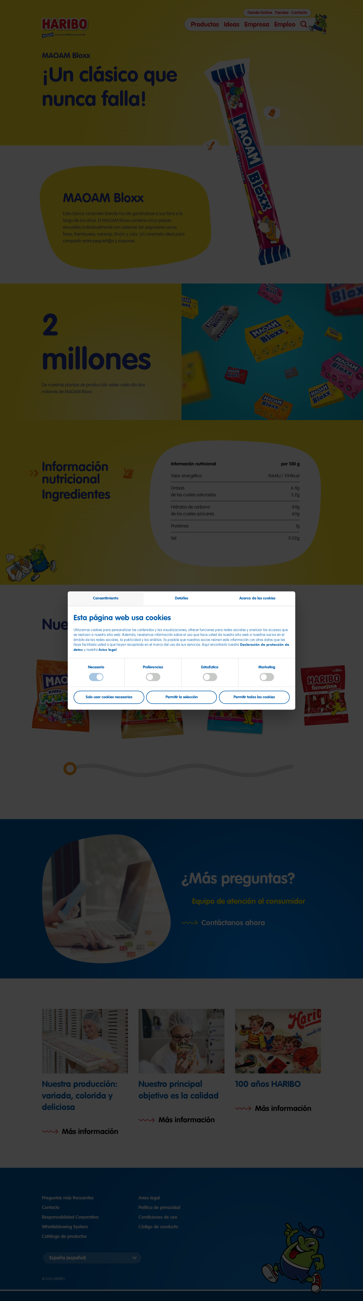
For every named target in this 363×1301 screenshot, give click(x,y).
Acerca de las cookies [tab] (257, 598)
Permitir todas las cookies (254, 697)
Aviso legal (108, 649)
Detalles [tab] (181, 598)
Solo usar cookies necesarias (109, 697)
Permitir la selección (182, 697)
